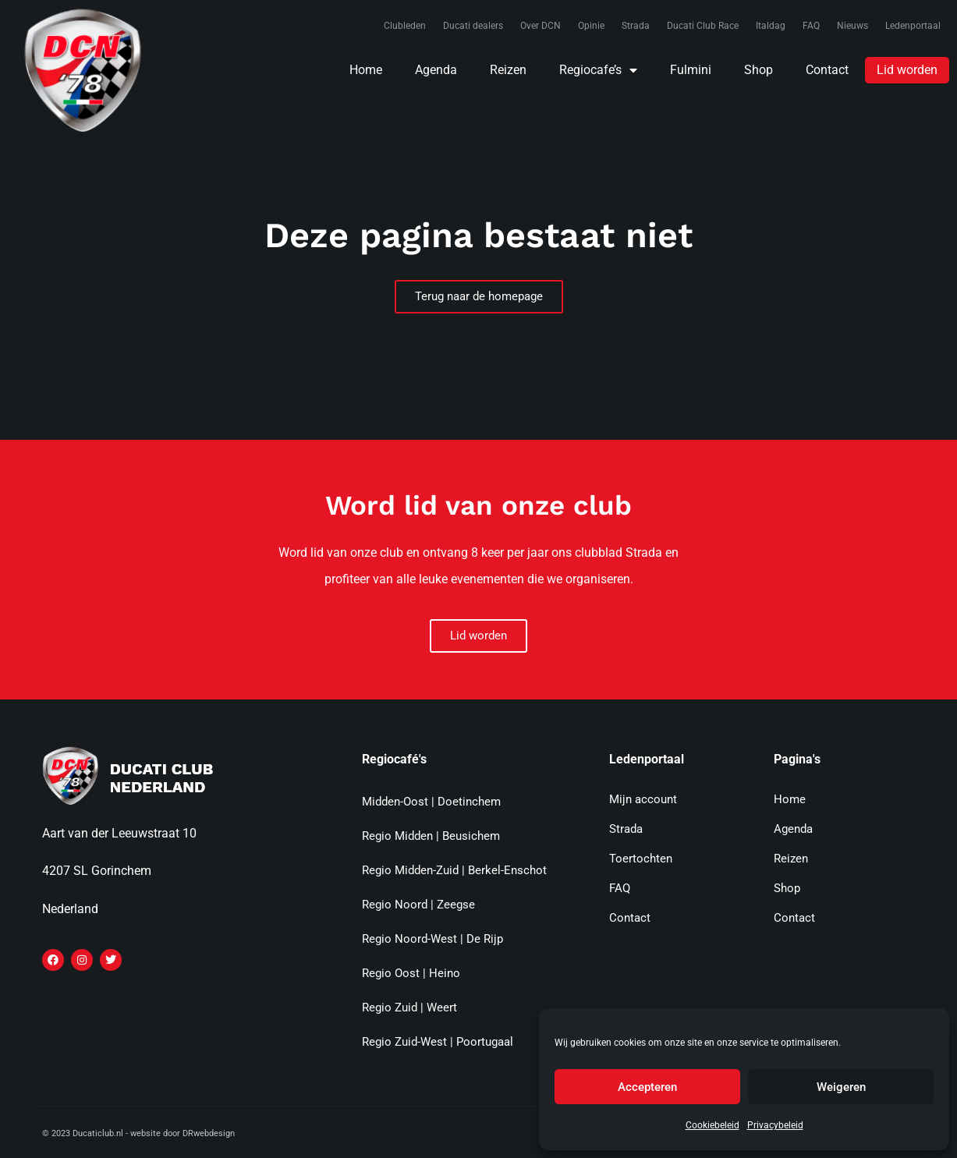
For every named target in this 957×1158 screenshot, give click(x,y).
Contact (827, 69)
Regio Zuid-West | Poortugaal (437, 1042)
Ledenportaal (913, 25)
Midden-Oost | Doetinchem (431, 802)
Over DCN (540, 25)
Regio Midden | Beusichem (431, 836)
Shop (758, 69)
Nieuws (852, 25)
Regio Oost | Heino (411, 973)
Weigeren (841, 1087)
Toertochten (640, 859)
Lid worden (907, 69)
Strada (636, 25)
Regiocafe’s (598, 70)
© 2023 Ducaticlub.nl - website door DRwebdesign (138, 1133)
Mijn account (643, 799)
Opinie (591, 25)
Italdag (770, 25)
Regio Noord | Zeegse (418, 905)
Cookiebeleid (712, 1125)
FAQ (811, 25)
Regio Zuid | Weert (409, 1007)
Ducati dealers (473, 25)
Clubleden (405, 25)
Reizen (508, 69)
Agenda (436, 69)
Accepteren (647, 1087)
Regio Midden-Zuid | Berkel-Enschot (454, 870)
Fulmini (690, 69)
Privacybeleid (775, 1125)
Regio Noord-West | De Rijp (432, 939)
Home (365, 69)
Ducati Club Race (703, 25)
